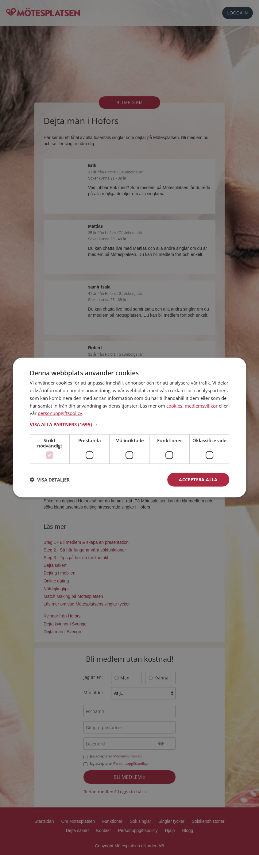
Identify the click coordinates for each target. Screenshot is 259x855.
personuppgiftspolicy (60, 413)
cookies (174, 405)
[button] (129, 424)
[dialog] (129, 427)
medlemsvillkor (201, 405)
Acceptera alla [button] (198, 479)
